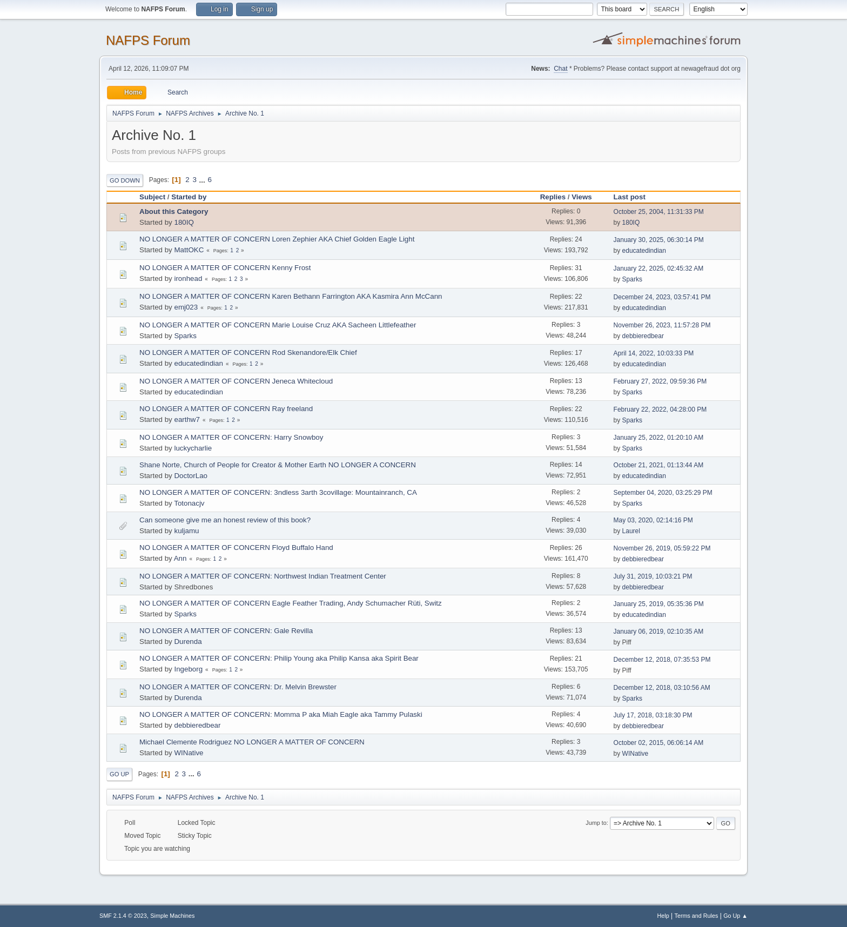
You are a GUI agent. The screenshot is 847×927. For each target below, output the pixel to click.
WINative (188, 753)
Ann (180, 558)
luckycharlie (193, 448)
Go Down (125, 180)
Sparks (632, 279)
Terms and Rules (696, 915)
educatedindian (644, 250)
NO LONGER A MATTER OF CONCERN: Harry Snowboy (231, 437)
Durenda (187, 641)
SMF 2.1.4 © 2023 (123, 915)
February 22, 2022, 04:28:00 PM (660, 409)
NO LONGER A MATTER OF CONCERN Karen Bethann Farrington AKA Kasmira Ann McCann (290, 296)
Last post (634, 197)
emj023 (186, 307)
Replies (553, 197)
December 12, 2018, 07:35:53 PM (662, 659)
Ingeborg (188, 669)
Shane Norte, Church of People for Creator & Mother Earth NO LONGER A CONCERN (277, 465)
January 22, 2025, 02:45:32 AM (659, 268)
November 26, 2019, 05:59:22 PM (662, 548)
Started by (188, 197)
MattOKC (189, 250)
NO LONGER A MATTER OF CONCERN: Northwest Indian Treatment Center (262, 576)
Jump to (596, 822)
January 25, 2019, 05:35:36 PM (659, 604)
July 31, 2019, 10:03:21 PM (653, 576)
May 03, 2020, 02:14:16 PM (653, 520)
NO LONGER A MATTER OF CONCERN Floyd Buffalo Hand (236, 547)
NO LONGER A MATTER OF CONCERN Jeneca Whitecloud (236, 381)
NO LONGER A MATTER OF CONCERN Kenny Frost (225, 268)
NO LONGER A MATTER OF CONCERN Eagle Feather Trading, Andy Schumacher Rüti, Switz (290, 603)
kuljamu (186, 531)
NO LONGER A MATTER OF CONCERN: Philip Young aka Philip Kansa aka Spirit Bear (279, 658)
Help (663, 915)
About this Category (173, 211)
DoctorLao (190, 476)
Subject (152, 197)
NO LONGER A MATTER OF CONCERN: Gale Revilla (226, 631)
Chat (560, 68)
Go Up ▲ (735, 915)
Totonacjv (189, 503)
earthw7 (186, 419)
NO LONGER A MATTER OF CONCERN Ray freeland (226, 409)
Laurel (631, 531)
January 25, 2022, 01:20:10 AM (659, 437)
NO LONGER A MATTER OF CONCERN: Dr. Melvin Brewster (238, 687)
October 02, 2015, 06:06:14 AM (659, 743)
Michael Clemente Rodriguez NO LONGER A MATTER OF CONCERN (252, 742)
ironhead (188, 278)
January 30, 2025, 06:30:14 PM (659, 240)
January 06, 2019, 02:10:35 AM (659, 631)
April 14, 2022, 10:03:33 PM (654, 353)
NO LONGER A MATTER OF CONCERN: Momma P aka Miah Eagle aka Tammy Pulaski (280, 714)
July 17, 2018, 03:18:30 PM (653, 715)
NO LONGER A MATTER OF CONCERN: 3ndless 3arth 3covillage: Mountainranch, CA (278, 492)
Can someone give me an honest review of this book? (225, 520)
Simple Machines (172, 915)
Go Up (119, 774)
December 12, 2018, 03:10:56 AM (662, 687)
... (203, 180)
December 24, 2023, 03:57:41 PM (662, 297)
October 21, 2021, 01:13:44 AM (659, 465)
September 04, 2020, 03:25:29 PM (663, 492)
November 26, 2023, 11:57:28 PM (662, 325)
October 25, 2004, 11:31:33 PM (659, 212)
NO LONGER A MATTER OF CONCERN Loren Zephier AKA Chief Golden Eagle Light (276, 239)
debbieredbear (643, 336)
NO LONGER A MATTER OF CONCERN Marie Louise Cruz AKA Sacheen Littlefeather (277, 325)
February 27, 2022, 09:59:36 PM (660, 381)
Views (582, 197)
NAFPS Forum (148, 40)
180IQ (183, 222)
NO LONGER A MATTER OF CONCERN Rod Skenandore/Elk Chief (248, 352)
